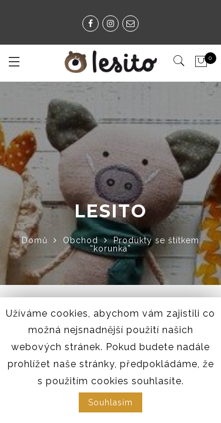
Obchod (80, 240)
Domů (35, 240)
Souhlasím (110, 402)
